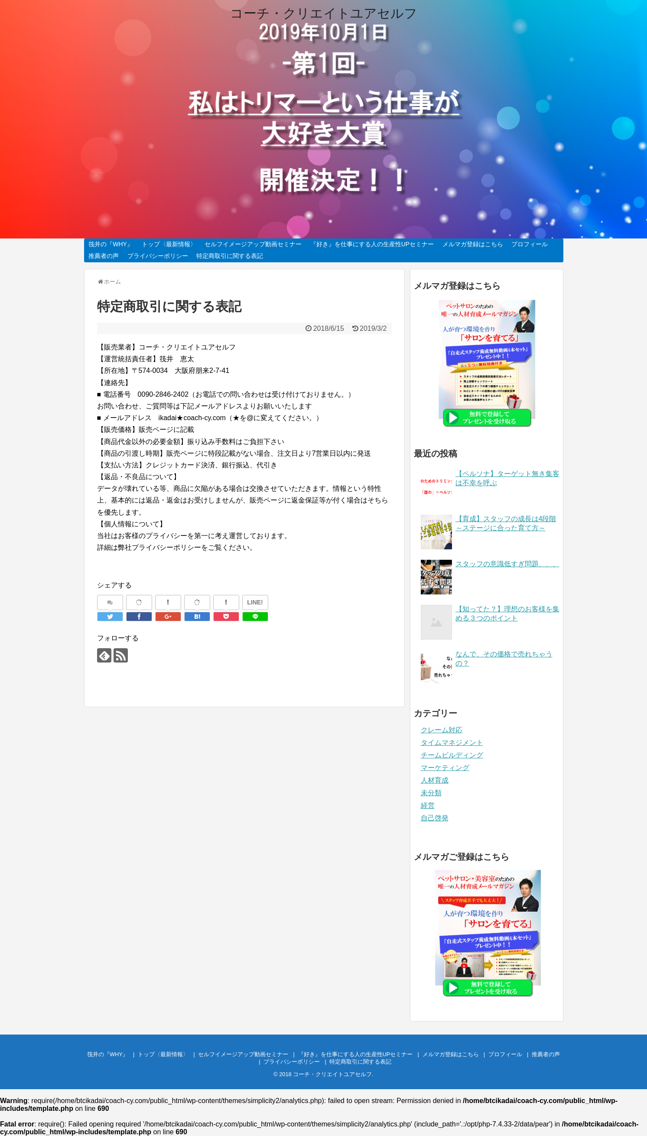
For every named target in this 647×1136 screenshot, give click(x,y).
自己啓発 (435, 818)
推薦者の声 (103, 255)
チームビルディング (452, 755)
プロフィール (529, 244)
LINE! (255, 602)
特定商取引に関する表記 (229, 255)
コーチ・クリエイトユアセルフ (323, 13)
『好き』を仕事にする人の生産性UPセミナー (372, 244)
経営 (428, 805)
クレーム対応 (441, 730)
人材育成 (435, 780)
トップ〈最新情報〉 (169, 244)
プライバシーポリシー (157, 255)
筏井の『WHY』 (110, 244)
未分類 (431, 793)
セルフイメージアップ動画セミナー (253, 244)
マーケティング (445, 767)
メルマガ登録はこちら (472, 244)
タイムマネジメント (452, 742)
